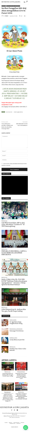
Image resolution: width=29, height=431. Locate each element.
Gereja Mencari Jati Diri (17, 340)
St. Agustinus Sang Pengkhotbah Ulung (16, 322)
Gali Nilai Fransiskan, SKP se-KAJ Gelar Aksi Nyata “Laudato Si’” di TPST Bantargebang (13, 224)
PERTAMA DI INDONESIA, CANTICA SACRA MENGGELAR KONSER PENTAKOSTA (14, 252)
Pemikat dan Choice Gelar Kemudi (18, 349)
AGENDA (4, 6)
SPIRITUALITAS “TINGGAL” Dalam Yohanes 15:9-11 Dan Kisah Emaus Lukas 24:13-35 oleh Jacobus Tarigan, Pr (7, 398)
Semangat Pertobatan (17, 331)
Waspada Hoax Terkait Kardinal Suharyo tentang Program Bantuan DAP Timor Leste (21, 376)
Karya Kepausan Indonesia (13, 6)
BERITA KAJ (4, 220)
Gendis (18, 419)
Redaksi (6, 15)
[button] (25, 427)
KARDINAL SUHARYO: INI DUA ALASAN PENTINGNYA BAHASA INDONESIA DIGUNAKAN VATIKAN (21, 396)
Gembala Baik (13, 337)
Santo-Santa (13, 319)
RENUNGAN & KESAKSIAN (16, 328)
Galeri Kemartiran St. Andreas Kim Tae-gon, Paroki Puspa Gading (14, 310)
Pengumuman (21, 371)
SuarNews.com (12, 419)
